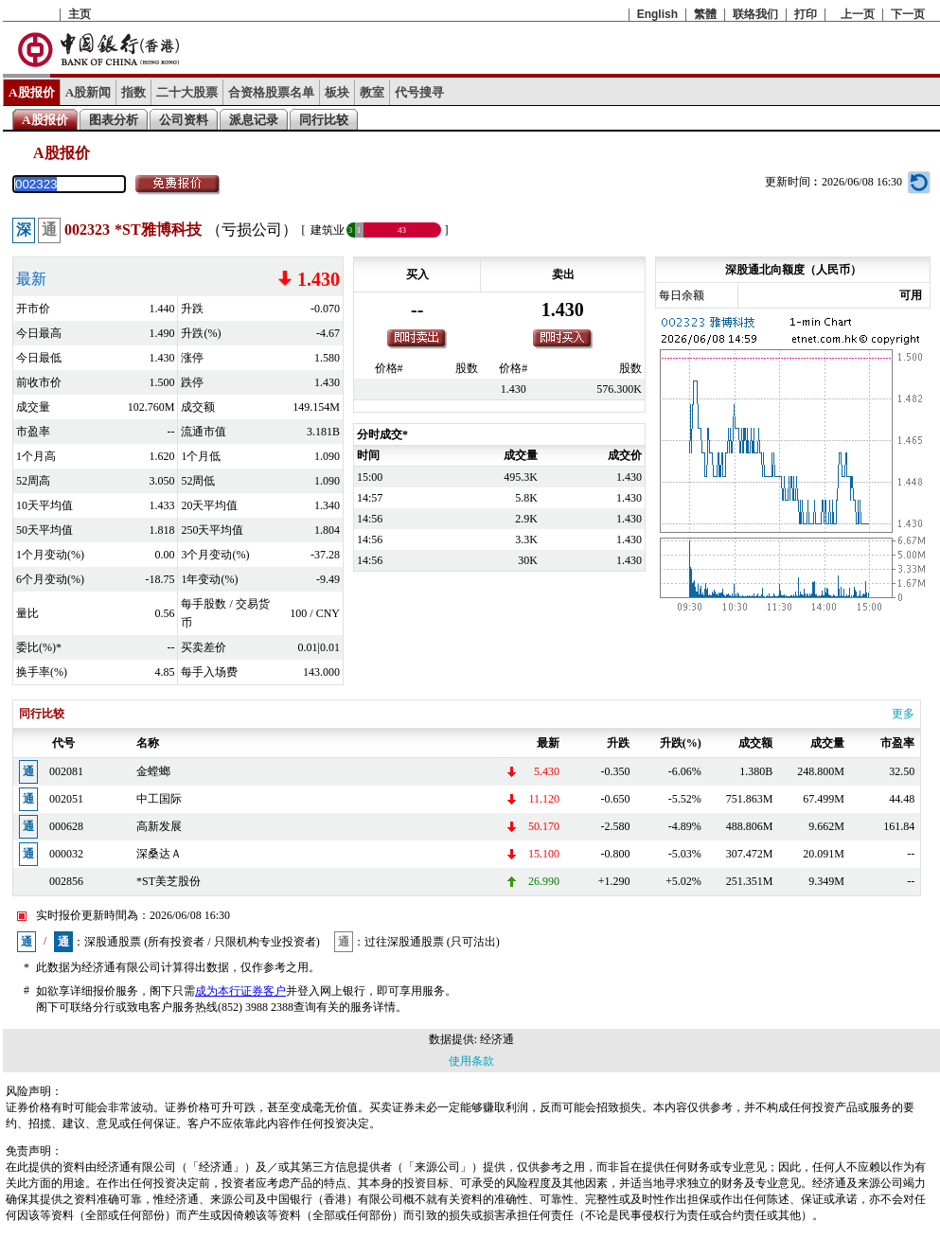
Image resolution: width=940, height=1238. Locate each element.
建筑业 (327, 230)
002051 (66, 798)
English (657, 14)
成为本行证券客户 (240, 991)
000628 (66, 826)
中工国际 (159, 798)
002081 (66, 771)
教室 (372, 92)
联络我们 (755, 14)
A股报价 (32, 92)
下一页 (908, 14)
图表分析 (113, 120)
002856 (66, 881)
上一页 (858, 14)
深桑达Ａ (159, 853)
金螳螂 (153, 771)
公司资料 (183, 120)
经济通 (497, 1039)
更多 (903, 713)
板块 (337, 92)
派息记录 (253, 120)
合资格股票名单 (271, 92)
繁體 (705, 14)
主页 (79, 14)
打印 (805, 14)
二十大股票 (187, 92)
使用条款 (471, 1061)
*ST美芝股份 (168, 881)
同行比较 (323, 120)
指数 (133, 92)
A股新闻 (88, 92)
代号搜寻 (419, 92)
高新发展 (159, 826)
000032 (66, 853)
